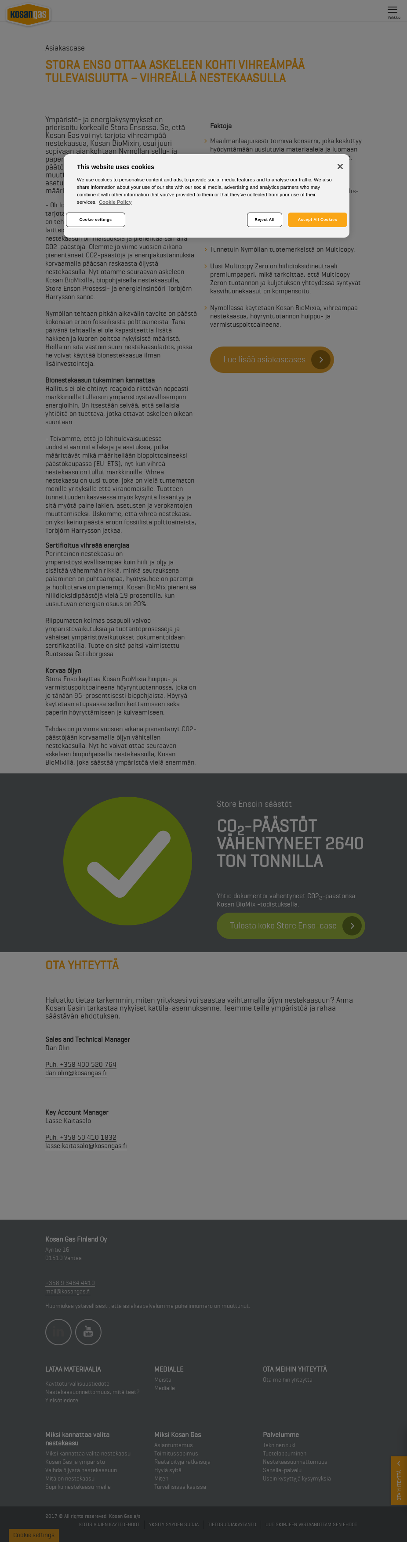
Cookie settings (96, 219)
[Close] (340, 166)
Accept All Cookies (317, 219)
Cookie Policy (115, 202)
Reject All (265, 219)
